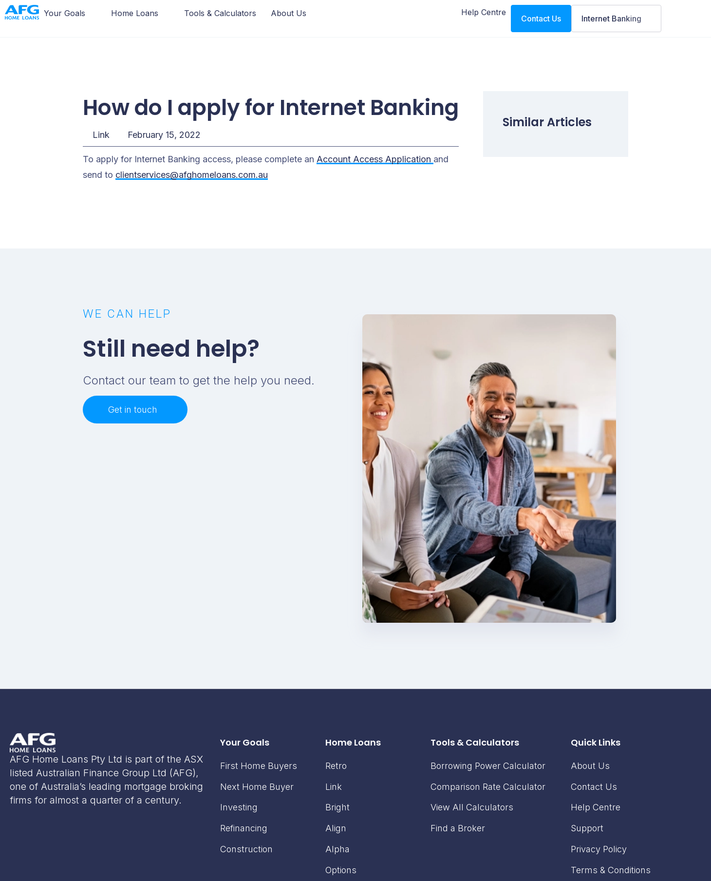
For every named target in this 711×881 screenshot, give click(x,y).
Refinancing (243, 828)
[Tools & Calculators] (220, 13)
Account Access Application (375, 159)
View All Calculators (471, 807)
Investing (239, 807)
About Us (590, 766)
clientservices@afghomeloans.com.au (191, 175)
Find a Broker (457, 828)
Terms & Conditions (611, 870)
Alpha (337, 849)
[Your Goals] (70, 13)
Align (335, 828)
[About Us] (288, 13)
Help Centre (595, 807)
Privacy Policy (599, 849)
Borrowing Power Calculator (487, 766)
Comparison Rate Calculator (487, 787)
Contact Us (594, 787)
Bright (337, 807)
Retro (336, 766)
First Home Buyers (258, 766)
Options (340, 870)
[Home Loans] (140, 13)
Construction (246, 849)
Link (101, 135)
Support (587, 828)
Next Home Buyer (257, 787)
